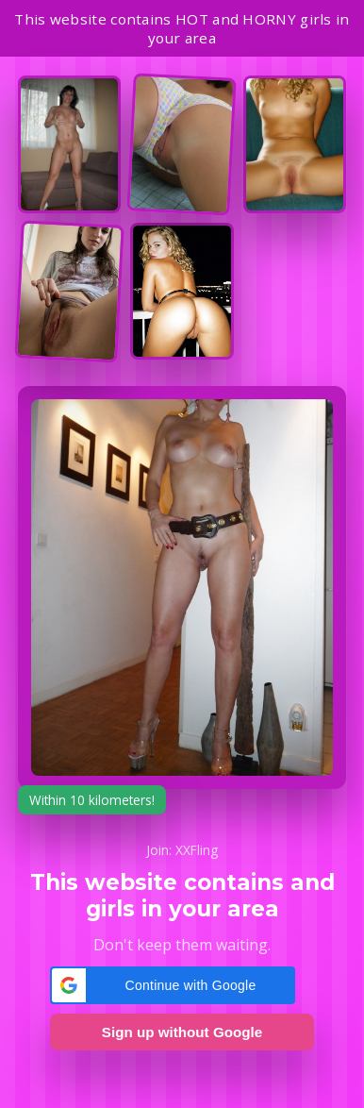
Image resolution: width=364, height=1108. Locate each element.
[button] (172, 985)
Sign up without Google (182, 1032)
